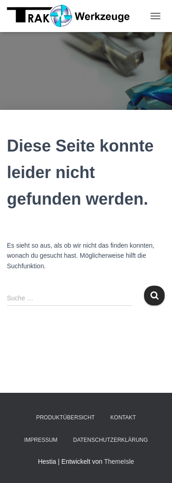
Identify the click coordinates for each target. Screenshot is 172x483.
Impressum (41, 440)
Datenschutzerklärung (110, 440)
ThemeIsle (119, 461)
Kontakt (123, 417)
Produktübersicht (65, 417)
